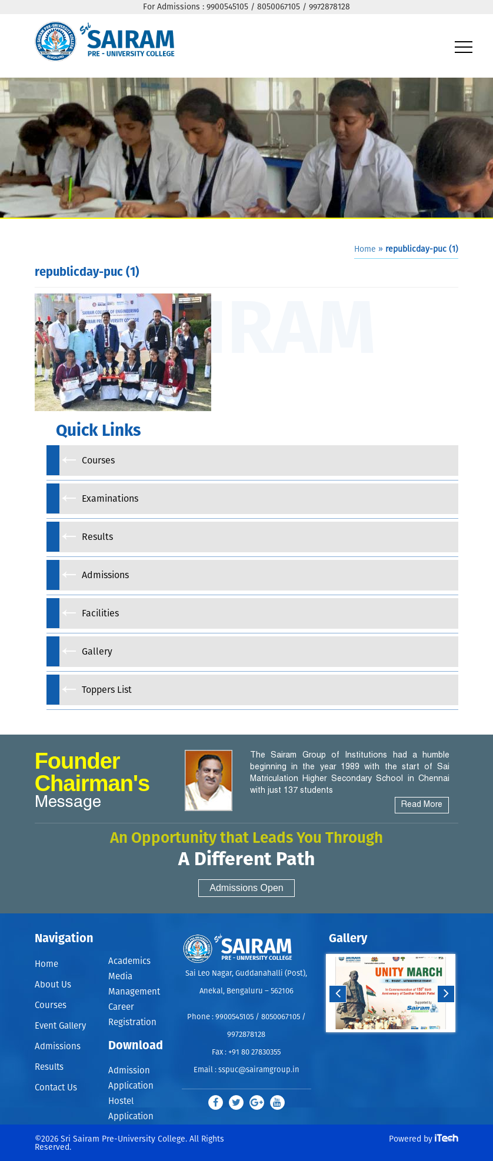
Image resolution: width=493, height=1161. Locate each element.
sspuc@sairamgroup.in (258, 1070)
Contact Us (56, 1087)
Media (120, 976)
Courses (50, 1005)
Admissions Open (246, 888)
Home (365, 249)
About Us (53, 984)
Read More (421, 805)
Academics (129, 961)
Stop (398, 1043)
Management (134, 991)
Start (389, 1043)
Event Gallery (60, 1026)
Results (49, 1067)
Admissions (58, 1046)
